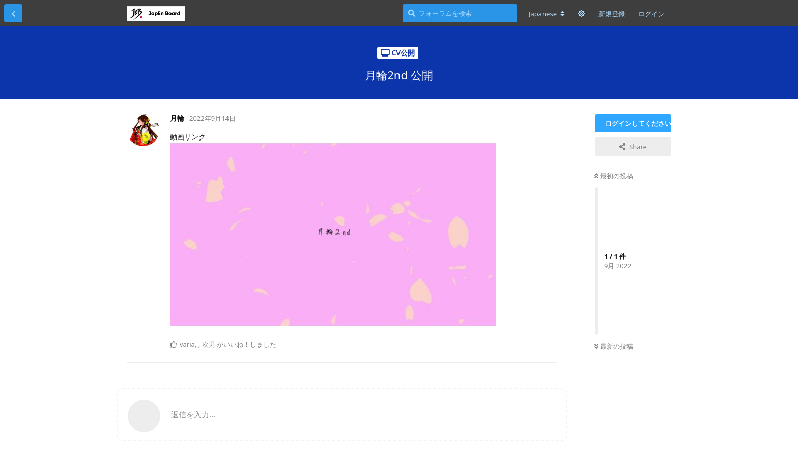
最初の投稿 (613, 175)
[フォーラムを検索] (460, 13)
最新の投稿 (613, 346)
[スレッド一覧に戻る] (13, 13)
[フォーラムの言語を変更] (547, 14)
